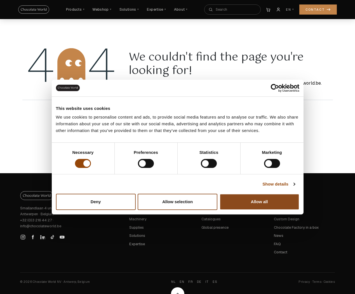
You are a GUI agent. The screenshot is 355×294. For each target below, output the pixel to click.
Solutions (129, 9)
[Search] (210, 9)
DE (199, 282)
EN (182, 282)
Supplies (136, 227)
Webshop (101, 9)
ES (215, 282)
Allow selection (177, 201)
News (278, 235)
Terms (316, 282)
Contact (318, 9)
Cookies (329, 282)
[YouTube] (62, 237)
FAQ (277, 244)
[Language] (290, 9)
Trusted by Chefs (288, 202)
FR (190, 282)
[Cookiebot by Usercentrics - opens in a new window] (274, 88)
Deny (96, 201)
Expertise (156, 9)
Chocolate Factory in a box (296, 227)
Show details (275, 184)
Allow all (259, 201)
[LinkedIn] (42, 237)
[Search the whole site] (236, 10)
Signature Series (287, 211)
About (181, 9)
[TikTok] (52, 237)
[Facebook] (33, 237)
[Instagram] (23, 237)
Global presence (215, 227)
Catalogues (211, 219)
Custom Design (286, 219)
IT (207, 282)
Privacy (304, 282)
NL (173, 282)
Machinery (138, 219)
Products (75, 9)
